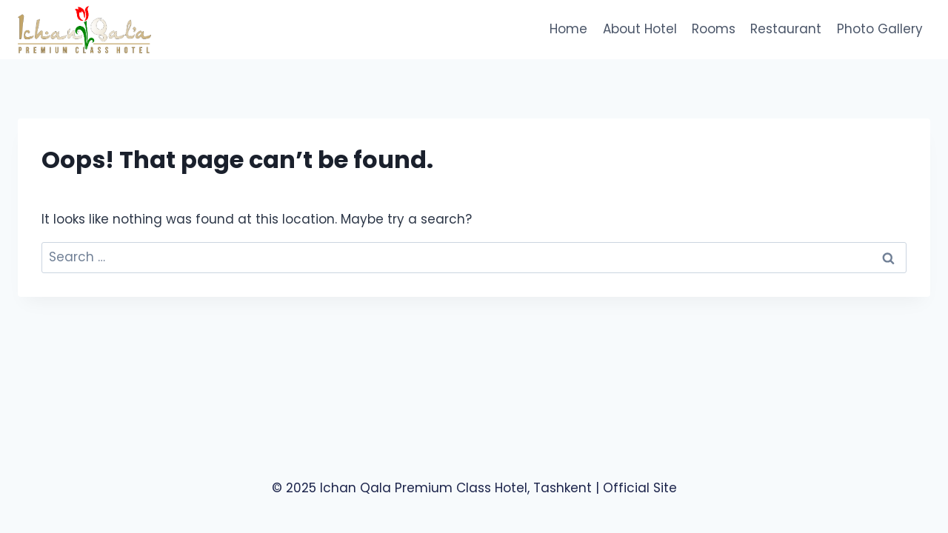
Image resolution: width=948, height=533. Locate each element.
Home (568, 29)
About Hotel (640, 29)
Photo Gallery (880, 29)
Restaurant (785, 29)
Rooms (713, 29)
